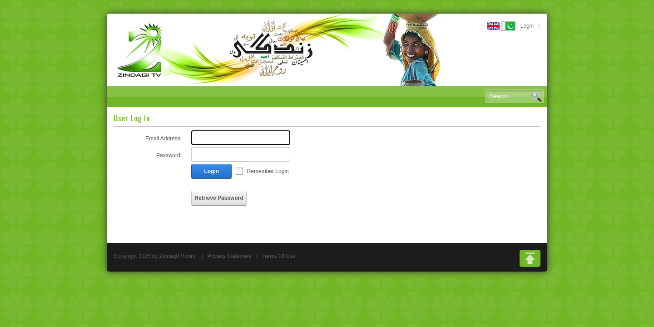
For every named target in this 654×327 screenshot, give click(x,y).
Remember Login (268, 171)
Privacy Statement (230, 256)
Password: (169, 155)
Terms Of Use (278, 256)
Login (527, 26)
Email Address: (163, 138)
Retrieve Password (218, 198)
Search (536, 97)
